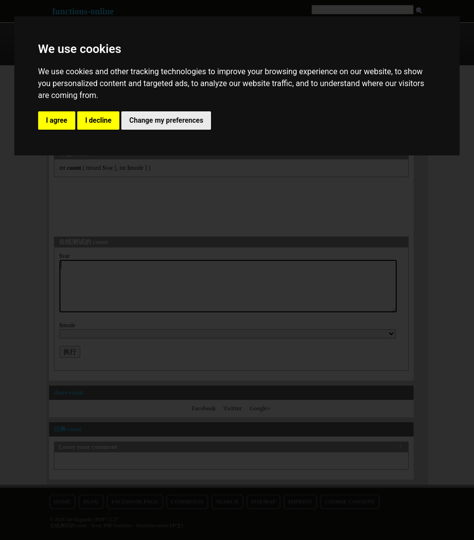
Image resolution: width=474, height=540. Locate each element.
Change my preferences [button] (166, 120)
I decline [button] (98, 120)
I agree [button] (56, 120)
